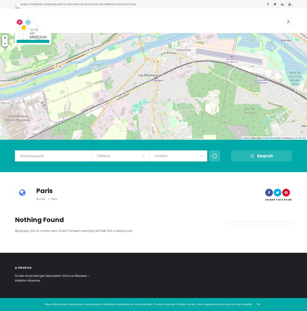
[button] (288, 21)
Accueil (40, 199)
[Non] (302, 304)
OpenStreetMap (272, 138)
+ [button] (5, 38)
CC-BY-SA (300, 138)
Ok (258, 304)
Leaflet (245, 138)
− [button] (5, 43)
